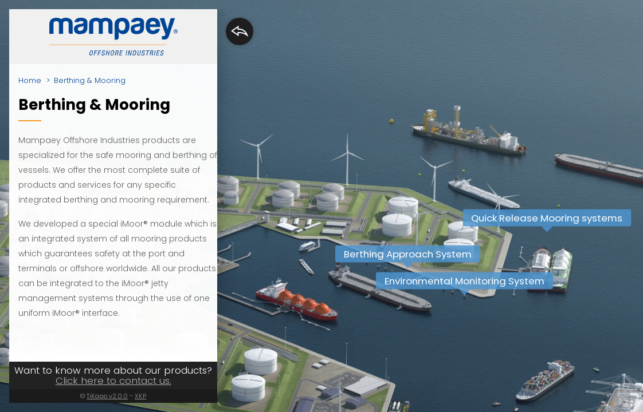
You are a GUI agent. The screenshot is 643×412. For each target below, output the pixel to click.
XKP (140, 396)
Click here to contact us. (113, 380)
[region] (321, 206)
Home (29, 81)
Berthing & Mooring (90, 81)
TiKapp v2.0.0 (107, 396)
